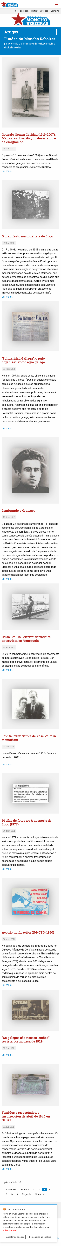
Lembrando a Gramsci (18, 510)
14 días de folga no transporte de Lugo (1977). (26, 822)
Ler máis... (27, 296)
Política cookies (10, 1230)
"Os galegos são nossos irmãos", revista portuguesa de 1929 (26, 1039)
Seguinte (26, 1194)
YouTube (44, 11)
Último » (39, 1194)
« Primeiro (11, 1189)
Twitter (34, 11)
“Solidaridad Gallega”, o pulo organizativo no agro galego (23, 360)
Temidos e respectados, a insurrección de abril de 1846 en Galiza (26, 1116)
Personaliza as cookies (40, 1237)
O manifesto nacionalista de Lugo (27, 236)
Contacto (55, 11)
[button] (56, 4)
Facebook (23, 11)
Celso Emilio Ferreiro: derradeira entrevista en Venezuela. (26, 639)
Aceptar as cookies (15, 1237)
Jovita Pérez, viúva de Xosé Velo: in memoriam (29, 738)
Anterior (24, 1189)
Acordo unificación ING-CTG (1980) (28, 932)
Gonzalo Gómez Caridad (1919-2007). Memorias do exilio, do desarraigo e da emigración (29, 138)
